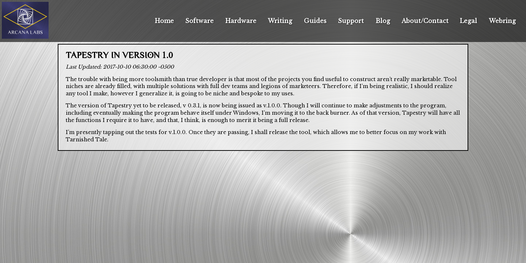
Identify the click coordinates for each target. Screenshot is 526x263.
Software (199, 20)
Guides (315, 20)
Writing (280, 20)
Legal (468, 20)
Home (164, 20)
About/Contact (425, 20)
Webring (502, 20)
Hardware (240, 20)
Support (351, 20)
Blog (383, 20)
